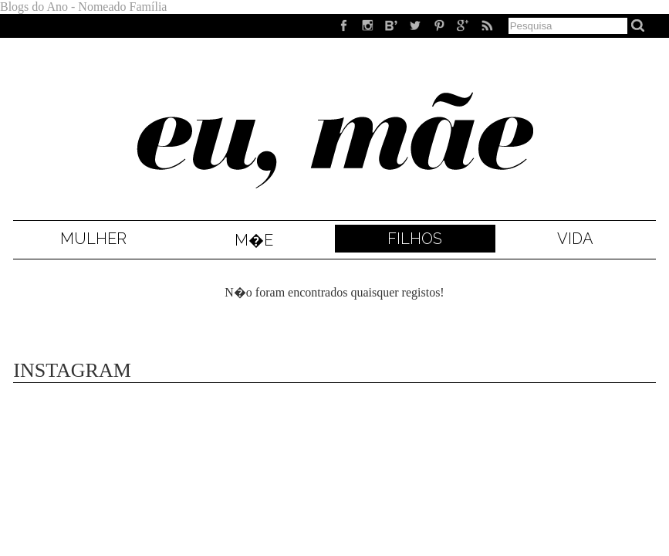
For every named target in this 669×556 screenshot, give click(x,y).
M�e (254, 240)
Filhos (414, 238)
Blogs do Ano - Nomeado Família (83, 6)
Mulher (93, 238)
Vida (575, 238)
